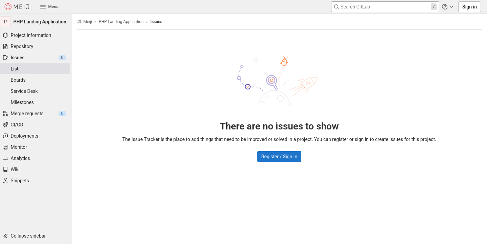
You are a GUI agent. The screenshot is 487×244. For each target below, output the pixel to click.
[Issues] (37, 57)
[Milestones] (37, 102)
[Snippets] (37, 180)
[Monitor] (37, 147)
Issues (159, 21)
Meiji (87, 21)
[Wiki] (37, 169)
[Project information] (37, 35)
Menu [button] (49, 6)
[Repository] (37, 46)
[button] (37, 236)
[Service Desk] (37, 91)
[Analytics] (37, 158)
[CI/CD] (37, 124)
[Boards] (37, 80)
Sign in (469, 6)
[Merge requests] (37, 113)
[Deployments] (37, 135)
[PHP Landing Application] (37, 21)
